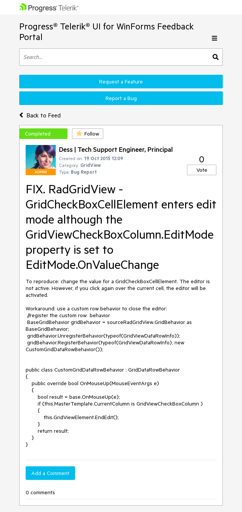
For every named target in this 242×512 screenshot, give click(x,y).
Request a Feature (121, 81)
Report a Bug (121, 98)
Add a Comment (50, 473)
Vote (201, 170)
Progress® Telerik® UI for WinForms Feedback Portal (106, 31)
